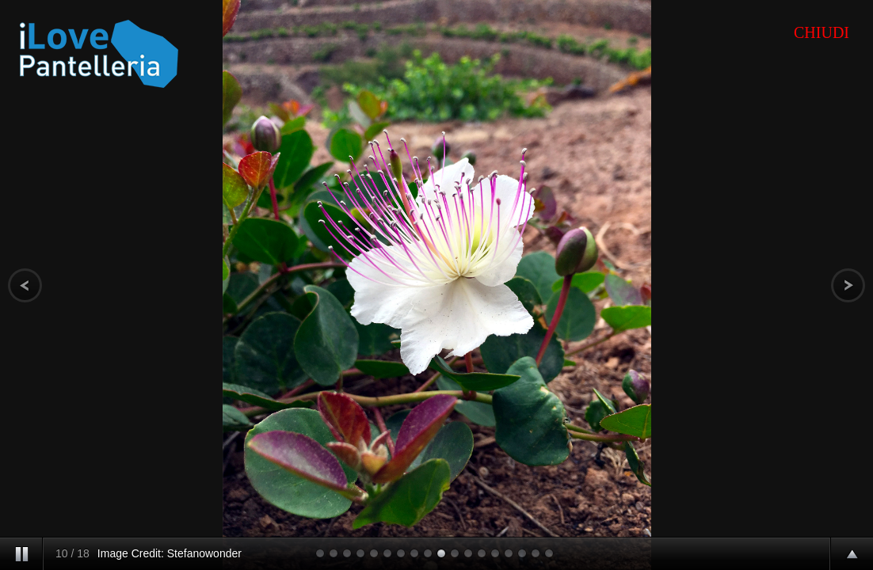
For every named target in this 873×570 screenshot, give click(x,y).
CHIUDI (821, 32)
